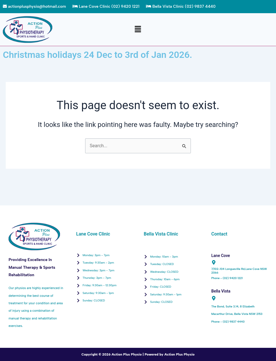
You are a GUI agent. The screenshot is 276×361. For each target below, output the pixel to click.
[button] (138, 29)
